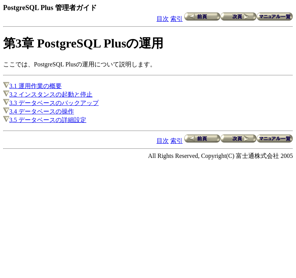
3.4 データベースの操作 (38, 111)
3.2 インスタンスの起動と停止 (47, 94)
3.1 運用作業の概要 (32, 86)
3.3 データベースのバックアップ (51, 103)
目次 (162, 18)
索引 (176, 18)
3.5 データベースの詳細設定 (44, 120)
